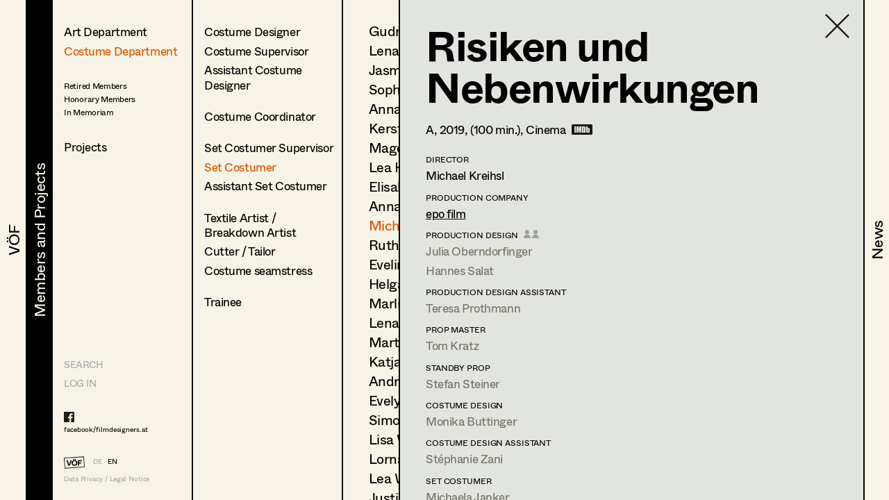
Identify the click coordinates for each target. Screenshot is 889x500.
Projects (85, 147)
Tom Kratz (452, 345)
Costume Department (120, 51)
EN (112, 461)
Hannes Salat (460, 270)
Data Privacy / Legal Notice (106, 478)
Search (83, 364)
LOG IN (80, 383)
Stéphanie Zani (464, 458)
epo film (446, 213)
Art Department (105, 31)
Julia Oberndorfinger (479, 251)
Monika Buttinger (471, 421)
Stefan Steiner (463, 383)
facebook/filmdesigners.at (106, 429)
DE (97, 461)
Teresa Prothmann (473, 308)
